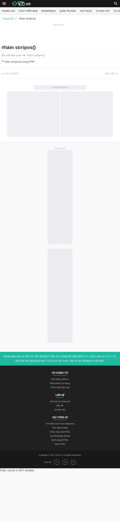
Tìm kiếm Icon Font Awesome (60, 423)
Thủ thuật (86, 11)
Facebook (52, 360)
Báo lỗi (60, 405)
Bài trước (12, 73)
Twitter (66, 360)
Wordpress (48, 11)
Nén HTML (60, 444)
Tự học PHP (103, 11)
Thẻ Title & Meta (60, 427)
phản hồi (111, 356)
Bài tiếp (110, 73)
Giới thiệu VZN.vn (60, 379)
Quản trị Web (68, 11)
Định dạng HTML (60, 440)
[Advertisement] (58, 33)
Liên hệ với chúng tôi (60, 401)
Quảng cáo (60, 409)
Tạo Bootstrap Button (60, 436)
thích (85, 356)
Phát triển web (28, 11)
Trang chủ (8, 11)
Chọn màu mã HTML (60, 432)
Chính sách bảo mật (60, 387)
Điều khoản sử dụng (60, 383)
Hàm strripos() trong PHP (20, 61)
